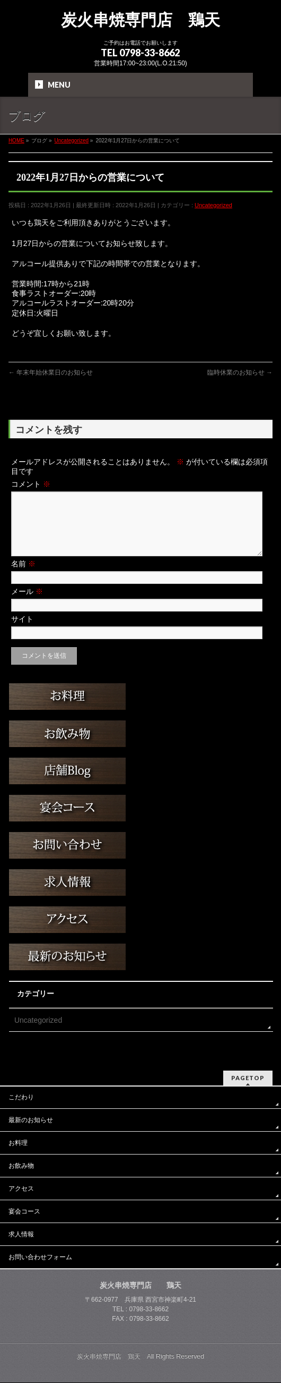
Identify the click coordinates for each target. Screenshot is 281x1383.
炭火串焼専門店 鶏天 (140, 20)
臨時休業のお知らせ (240, 372)
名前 (23, 576)
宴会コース (24, 1212)
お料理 (18, 1143)
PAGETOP (248, 1078)
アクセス (21, 1189)
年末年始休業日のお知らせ (50, 372)
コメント (30, 484)
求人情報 (21, 1234)
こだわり (21, 1097)
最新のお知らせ (30, 1120)
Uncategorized (213, 205)
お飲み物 (21, 1166)
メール (27, 604)
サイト (22, 631)
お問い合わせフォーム (40, 1257)
